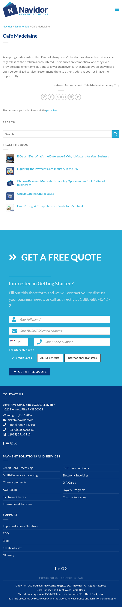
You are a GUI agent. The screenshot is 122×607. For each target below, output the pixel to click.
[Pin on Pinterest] (71, 97)
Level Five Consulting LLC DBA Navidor (59, 585)
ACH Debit (10, 489)
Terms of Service (99, 598)
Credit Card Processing (18, 467)
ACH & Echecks (49, 358)
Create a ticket (12, 548)
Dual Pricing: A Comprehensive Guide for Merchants (51, 206)
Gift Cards (69, 482)
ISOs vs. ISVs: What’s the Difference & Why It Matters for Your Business (63, 156)
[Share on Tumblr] (78, 97)
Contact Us (68, 578)
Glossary (8, 555)
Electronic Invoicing (75, 475)
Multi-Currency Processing (20, 475)
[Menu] (117, 9)
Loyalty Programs (74, 490)
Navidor (7, 26)
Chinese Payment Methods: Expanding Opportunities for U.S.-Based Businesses (61, 182)
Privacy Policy (49, 578)
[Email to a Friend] (64, 97)
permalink (51, 110)
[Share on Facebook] (51, 97)
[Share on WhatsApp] (44, 97)
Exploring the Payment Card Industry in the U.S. (47, 168)
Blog (6, 540)
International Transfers (82, 358)
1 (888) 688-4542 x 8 (21, 424)
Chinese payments (15, 482)
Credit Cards (24, 358)
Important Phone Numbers (20, 526)
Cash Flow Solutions (76, 468)
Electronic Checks (14, 497)
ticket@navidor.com (20, 420)
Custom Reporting (74, 497)
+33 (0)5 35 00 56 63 (21, 429)
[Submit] (115, 134)
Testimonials (22, 26)
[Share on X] (58, 97)
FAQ (6, 533)
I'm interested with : (22, 350)
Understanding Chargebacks (35, 193)
